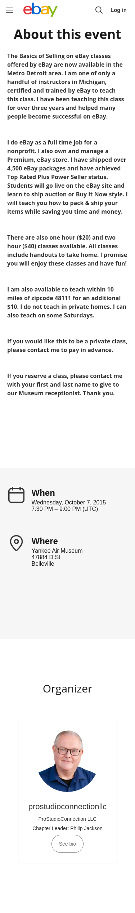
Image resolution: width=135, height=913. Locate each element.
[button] (99, 10)
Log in (119, 10)
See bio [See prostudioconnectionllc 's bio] (67, 844)
